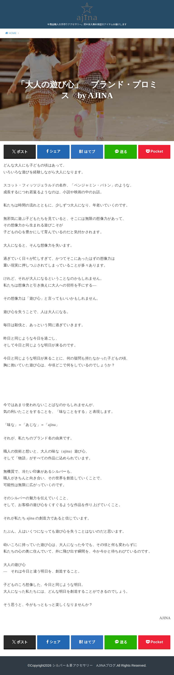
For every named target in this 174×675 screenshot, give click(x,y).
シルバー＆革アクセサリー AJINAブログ (84, 665)
